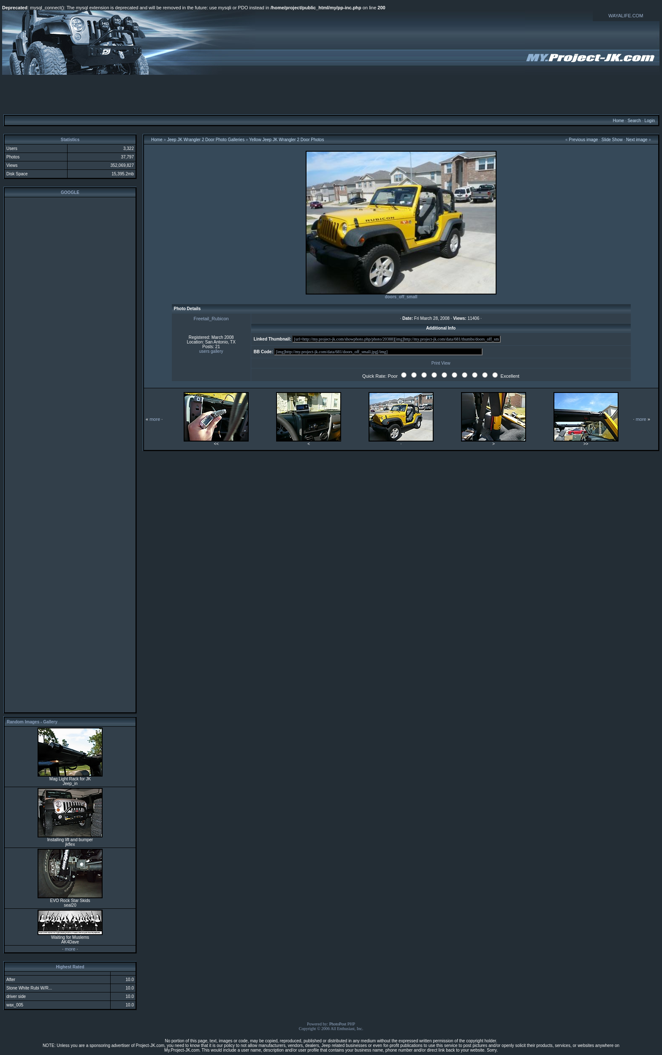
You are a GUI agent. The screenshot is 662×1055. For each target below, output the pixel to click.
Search (634, 120)
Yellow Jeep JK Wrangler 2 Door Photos (286, 139)
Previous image (583, 139)
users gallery (211, 351)
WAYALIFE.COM (625, 15)
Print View (440, 363)
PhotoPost (338, 1024)
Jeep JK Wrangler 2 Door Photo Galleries (205, 139)
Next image (637, 139)
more (70, 948)
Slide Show (612, 139)
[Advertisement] (331, 94)
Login (649, 120)
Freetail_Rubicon (211, 318)
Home (618, 120)
